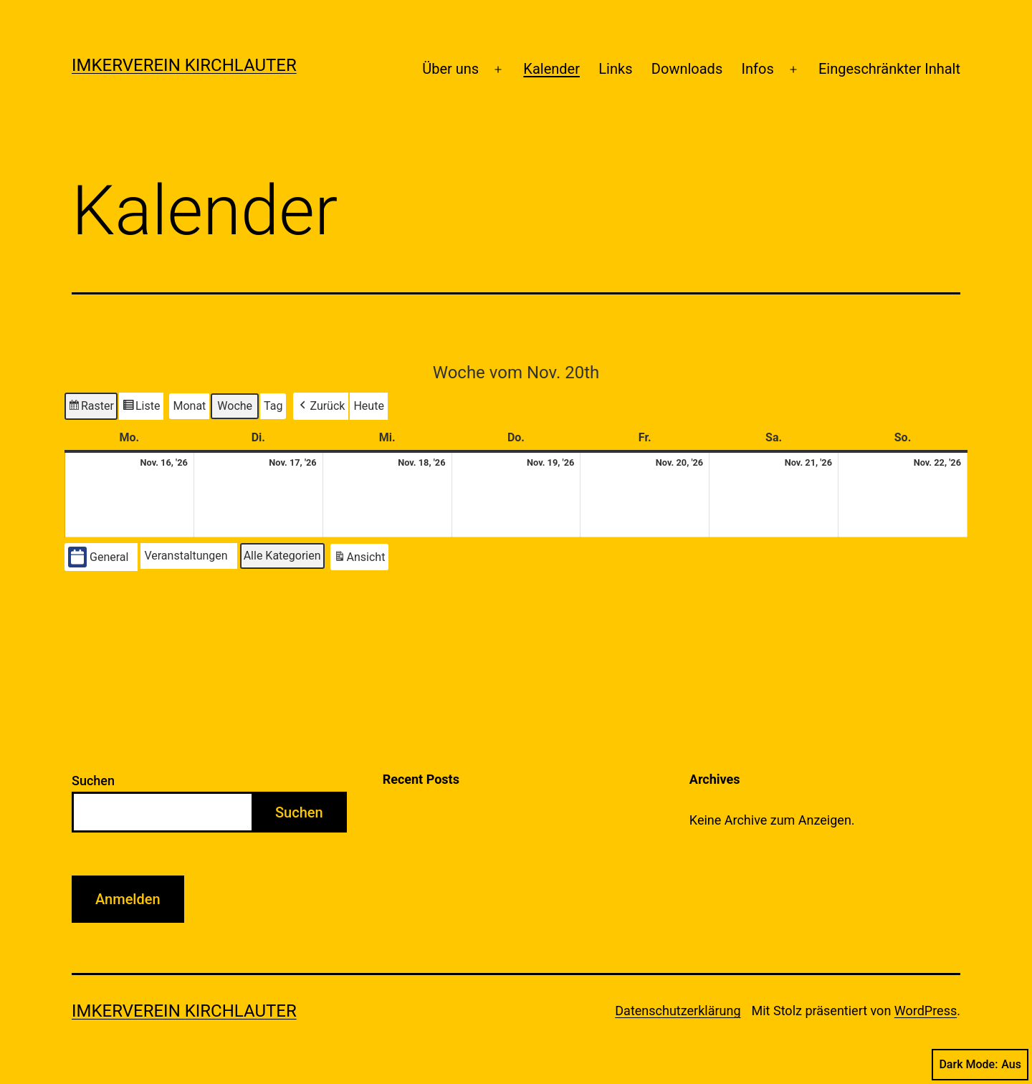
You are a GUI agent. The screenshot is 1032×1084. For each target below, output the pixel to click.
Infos (758, 68)
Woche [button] (234, 406)
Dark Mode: (980, 1064)
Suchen (93, 780)
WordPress (925, 1010)
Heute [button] (368, 406)
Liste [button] (141, 408)
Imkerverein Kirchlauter (184, 65)
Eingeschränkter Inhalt (889, 68)
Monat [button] (189, 406)
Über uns (450, 68)
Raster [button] (91, 408)
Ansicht (361, 559)
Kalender (551, 68)
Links (615, 68)
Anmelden (128, 899)
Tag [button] (273, 406)
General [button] (98, 557)
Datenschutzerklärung (677, 1010)
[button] (320, 406)
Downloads (686, 68)
